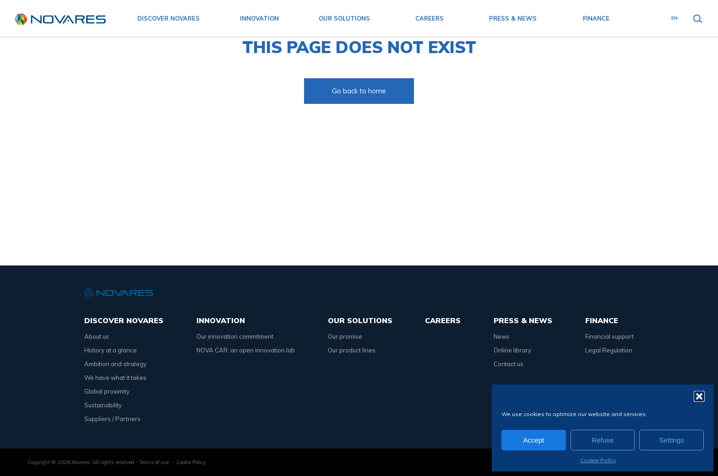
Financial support (609, 336)
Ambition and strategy (115, 364)
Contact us (508, 364)
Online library (512, 350)
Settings (671, 440)
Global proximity (107, 391)
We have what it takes (115, 377)
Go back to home (359, 91)
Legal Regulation (608, 350)
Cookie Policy (598, 460)
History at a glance (110, 350)
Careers (429, 18)
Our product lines (351, 350)
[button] (699, 396)
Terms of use (154, 462)
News (502, 336)
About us (96, 336)
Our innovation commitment (234, 336)
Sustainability (103, 405)
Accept (533, 440)
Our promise (345, 336)
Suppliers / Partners (112, 418)
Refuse (603, 440)
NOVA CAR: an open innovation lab (245, 350)
